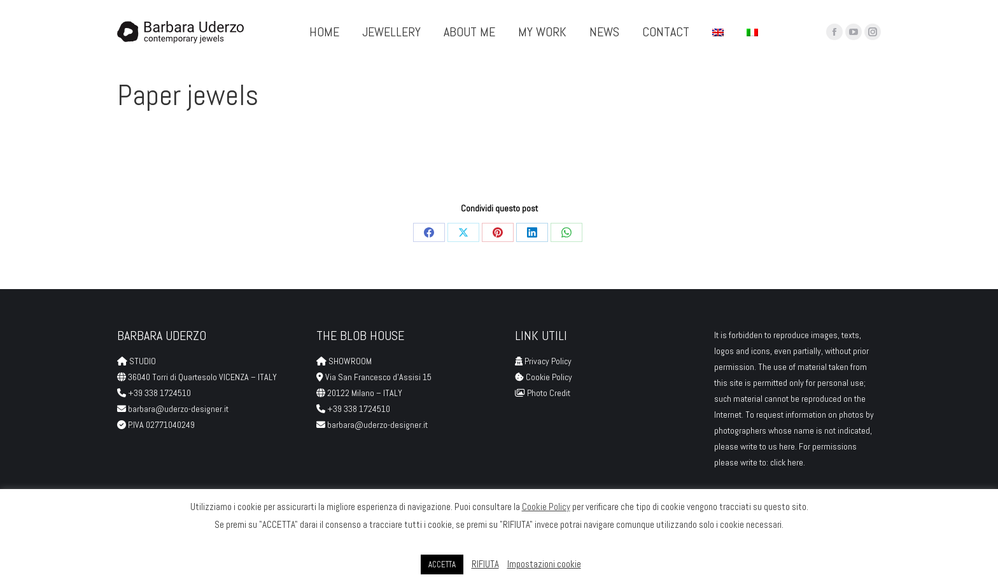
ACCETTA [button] (442, 564)
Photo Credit (549, 393)
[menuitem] (718, 31)
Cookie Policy (549, 377)
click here (786, 462)
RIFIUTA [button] (485, 564)
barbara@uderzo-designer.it (178, 409)
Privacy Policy (548, 361)
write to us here (767, 446)
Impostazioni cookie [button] (544, 564)
